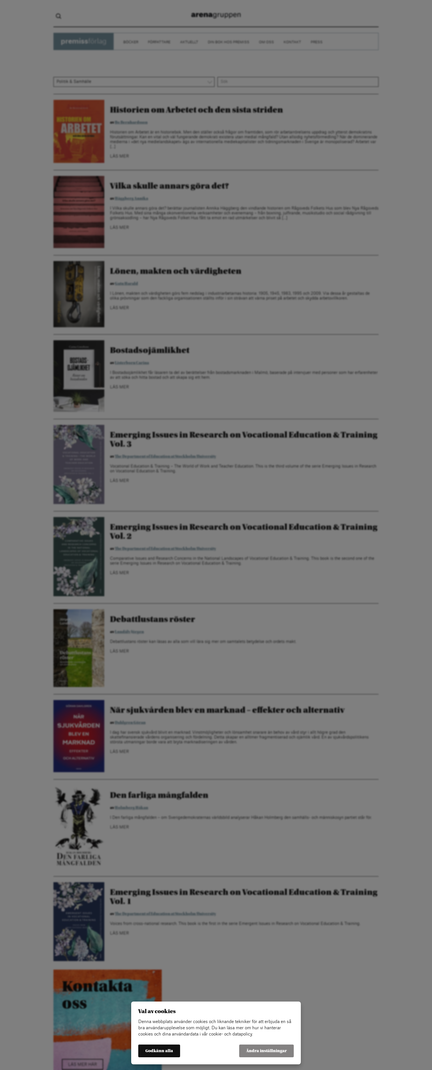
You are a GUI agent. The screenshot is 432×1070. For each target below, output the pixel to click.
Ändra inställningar (266, 1051)
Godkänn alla (159, 1051)
